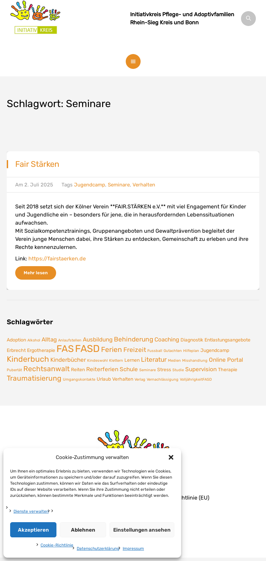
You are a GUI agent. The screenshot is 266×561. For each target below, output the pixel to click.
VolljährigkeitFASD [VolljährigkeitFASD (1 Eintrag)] (196, 379)
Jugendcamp (89, 185)
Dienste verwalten (31, 511)
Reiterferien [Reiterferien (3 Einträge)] (102, 369)
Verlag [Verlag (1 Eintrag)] (140, 379)
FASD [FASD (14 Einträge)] (87, 348)
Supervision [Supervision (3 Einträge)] (201, 369)
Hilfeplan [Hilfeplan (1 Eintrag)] (191, 351)
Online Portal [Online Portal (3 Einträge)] (226, 359)
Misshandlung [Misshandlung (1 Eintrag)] (195, 360)
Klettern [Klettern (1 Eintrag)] (116, 360)
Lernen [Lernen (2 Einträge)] (132, 360)
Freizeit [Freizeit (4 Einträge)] (134, 350)
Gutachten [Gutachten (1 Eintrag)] (173, 351)
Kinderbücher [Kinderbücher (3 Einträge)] (68, 359)
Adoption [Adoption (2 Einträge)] (16, 340)
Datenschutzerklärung (98, 548)
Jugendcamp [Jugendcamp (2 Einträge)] (214, 350)
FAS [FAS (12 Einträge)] (65, 348)
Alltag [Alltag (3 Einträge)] (49, 339)
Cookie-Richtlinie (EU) (181, 498)
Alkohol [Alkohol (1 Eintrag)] (33, 340)
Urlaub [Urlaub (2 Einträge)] (104, 379)
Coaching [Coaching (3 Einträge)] (166, 339)
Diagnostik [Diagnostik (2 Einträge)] (191, 340)
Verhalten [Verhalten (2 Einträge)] (122, 379)
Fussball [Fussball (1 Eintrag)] (154, 351)
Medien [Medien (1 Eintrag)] (174, 360)
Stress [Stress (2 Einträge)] (164, 369)
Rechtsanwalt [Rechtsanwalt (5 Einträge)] (46, 369)
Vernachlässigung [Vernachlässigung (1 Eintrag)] (162, 379)
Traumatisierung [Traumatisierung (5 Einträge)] (34, 378)
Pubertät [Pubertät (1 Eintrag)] (14, 370)
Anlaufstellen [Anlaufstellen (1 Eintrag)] (69, 340)
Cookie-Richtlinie (57, 545)
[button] (171, 457)
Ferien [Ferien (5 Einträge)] (111, 350)
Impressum (133, 548)
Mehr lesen (36, 272)
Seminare (119, 185)
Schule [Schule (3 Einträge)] (129, 369)
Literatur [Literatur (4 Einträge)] (154, 359)
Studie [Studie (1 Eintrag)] (178, 370)
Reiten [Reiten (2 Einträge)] (78, 369)
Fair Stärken (37, 164)
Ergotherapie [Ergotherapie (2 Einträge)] (41, 350)
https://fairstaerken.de (57, 258)
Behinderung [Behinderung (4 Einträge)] (133, 339)
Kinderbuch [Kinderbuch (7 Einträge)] (28, 359)
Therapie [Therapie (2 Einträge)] (227, 369)
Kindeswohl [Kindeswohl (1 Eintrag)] (97, 360)
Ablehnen (83, 530)
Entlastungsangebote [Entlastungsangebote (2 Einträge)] (227, 340)
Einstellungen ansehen (142, 530)
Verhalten (143, 185)
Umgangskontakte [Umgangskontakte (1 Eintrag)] (79, 379)
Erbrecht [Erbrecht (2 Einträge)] (16, 350)
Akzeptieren (33, 530)
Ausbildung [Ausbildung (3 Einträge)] (98, 339)
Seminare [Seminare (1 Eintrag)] (147, 370)
